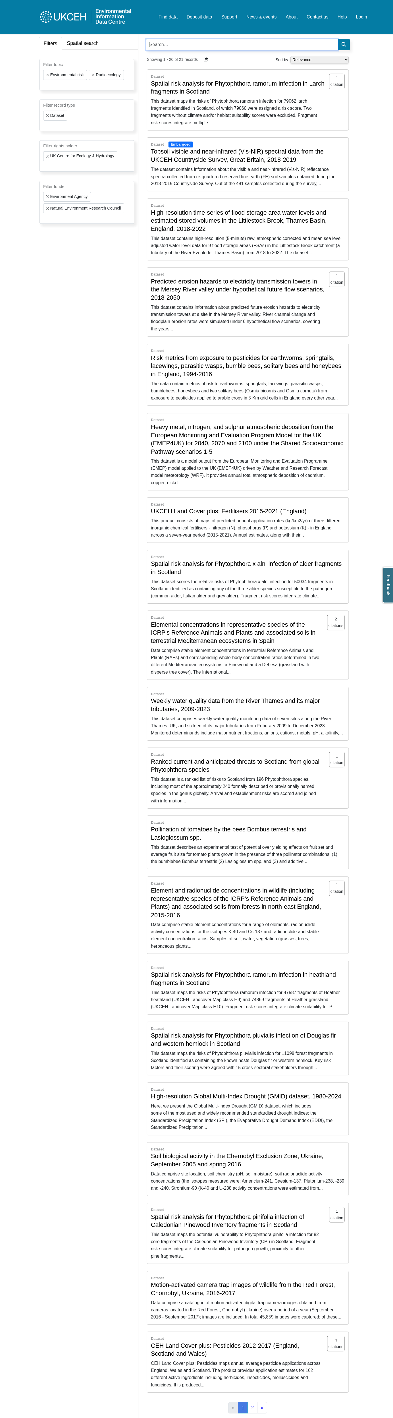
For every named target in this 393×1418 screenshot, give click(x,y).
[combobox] (86, 74)
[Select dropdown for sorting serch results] (319, 59)
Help (342, 17)
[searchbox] (45, 85)
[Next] (262, 1407)
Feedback (388, 585)
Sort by (282, 59)
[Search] (344, 44)
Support (229, 17)
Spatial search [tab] (83, 43)
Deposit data (199, 17)
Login (361, 17)
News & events (261, 17)
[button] (206, 59)
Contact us (317, 17)
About (292, 17)
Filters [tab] (50, 43)
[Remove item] (47, 75)
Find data (168, 17)
